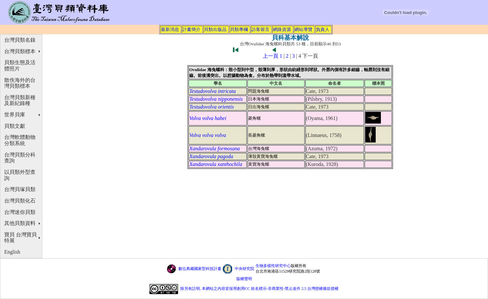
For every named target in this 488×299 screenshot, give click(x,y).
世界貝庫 (14, 114)
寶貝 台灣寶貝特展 (20, 238)
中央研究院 (244, 268)
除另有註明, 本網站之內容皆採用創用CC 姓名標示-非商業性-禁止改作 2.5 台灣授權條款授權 (259, 288)
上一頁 (270, 56)
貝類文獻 (14, 126)
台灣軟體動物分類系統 (19, 140)
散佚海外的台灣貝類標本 (19, 83)
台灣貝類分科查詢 (19, 158)
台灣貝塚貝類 (19, 189)
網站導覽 (303, 29)
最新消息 (170, 29)
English (12, 252)
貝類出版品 (215, 29)
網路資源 (282, 29)
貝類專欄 (239, 29)
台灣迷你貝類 (19, 212)
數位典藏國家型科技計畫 (199, 268)
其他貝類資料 (19, 223)
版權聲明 (244, 279)
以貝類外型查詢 (19, 175)
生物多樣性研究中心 (273, 265)
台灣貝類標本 (19, 51)
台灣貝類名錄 (19, 40)
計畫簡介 (191, 29)
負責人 (322, 29)
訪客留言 (260, 29)
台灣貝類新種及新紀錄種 (19, 100)
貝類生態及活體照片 (19, 65)
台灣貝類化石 (19, 200)
